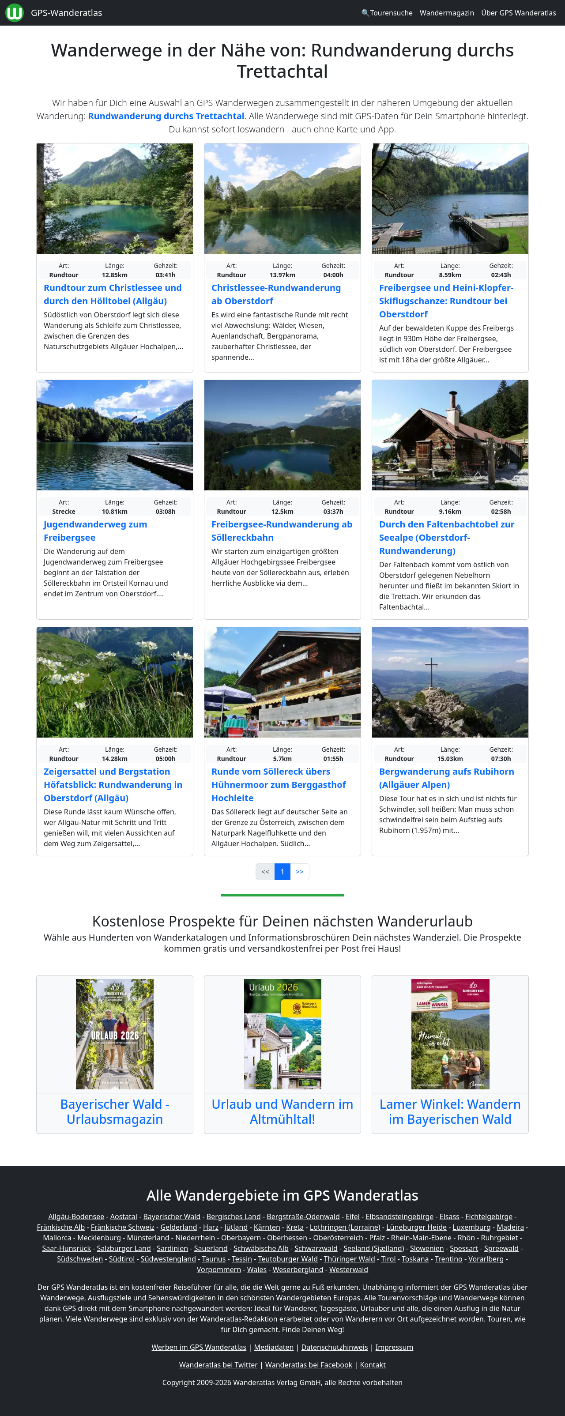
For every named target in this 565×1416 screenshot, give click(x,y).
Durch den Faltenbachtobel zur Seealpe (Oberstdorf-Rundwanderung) (447, 537)
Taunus (214, 1259)
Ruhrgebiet (499, 1238)
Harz (210, 1227)
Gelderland (178, 1227)
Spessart (464, 1248)
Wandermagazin (447, 13)
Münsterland (148, 1238)
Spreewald (501, 1248)
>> (300, 872)
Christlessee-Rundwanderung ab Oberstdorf (276, 294)
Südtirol (122, 1259)
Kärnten (267, 1227)
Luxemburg (472, 1227)
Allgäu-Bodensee (76, 1216)
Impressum (395, 1347)
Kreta (295, 1227)
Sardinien (172, 1248)
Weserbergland (298, 1269)
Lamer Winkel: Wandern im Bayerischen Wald (450, 1111)
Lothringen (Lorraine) (345, 1227)
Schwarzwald (316, 1248)
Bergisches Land (234, 1216)
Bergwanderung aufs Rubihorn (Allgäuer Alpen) (446, 778)
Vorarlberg (486, 1259)
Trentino (449, 1259)
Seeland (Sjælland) (373, 1248)
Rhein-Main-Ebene (421, 1238)
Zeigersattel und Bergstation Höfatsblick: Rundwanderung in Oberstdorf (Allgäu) (113, 784)
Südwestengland (168, 1259)
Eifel (353, 1216)
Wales (257, 1269)
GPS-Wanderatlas (66, 13)
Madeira (510, 1227)
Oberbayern (241, 1238)
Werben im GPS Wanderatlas (199, 1347)
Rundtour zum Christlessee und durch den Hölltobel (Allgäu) (113, 294)
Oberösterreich (338, 1238)
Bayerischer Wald (171, 1216)
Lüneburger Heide (416, 1227)
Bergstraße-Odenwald (303, 1216)
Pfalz (377, 1238)
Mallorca (57, 1238)
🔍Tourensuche (387, 13)
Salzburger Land (124, 1248)
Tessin (242, 1259)
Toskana (415, 1259)
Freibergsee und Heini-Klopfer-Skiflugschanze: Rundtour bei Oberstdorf (446, 301)
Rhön (466, 1238)
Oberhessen (287, 1238)
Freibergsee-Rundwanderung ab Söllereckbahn (282, 530)
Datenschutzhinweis (334, 1347)
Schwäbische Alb (261, 1248)
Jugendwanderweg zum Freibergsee (95, 530)
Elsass (450, 1216)
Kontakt (373, 1365)
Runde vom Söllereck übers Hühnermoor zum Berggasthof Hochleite (278, 784)
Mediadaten (274, 1347)
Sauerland (211, 1248)
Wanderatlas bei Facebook (308, 1365)
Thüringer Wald (349, 1259)
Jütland (236, 1227)
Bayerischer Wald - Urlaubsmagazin (115, 1111)
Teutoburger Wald (288, 1259)
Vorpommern (219, 1269)
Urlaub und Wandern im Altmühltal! (282, 1111)
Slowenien (427, 1248)
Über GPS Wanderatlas (518, 13)
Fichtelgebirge (488, 1216)
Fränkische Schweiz (122, 1227)
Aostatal (123, 1216)
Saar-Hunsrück (66, 1248)
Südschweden (80, 1259)
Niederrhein (195, 1238)
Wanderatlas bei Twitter (218, 1365)
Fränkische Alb (61, 1227)
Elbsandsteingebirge (399, 1216)
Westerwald (348, 1269)
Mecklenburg (99, 1238)
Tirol (388, 1259)
